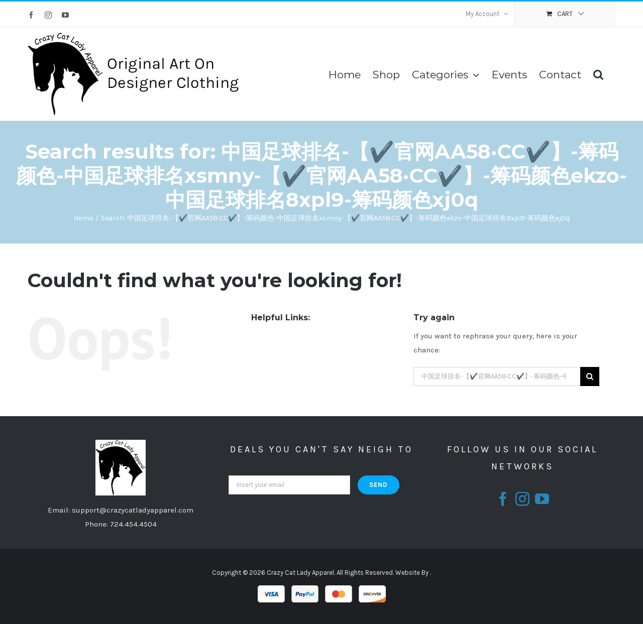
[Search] (598, 73)
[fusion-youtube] (542, 499)
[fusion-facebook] (503, 499)
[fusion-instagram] (522, 499)
